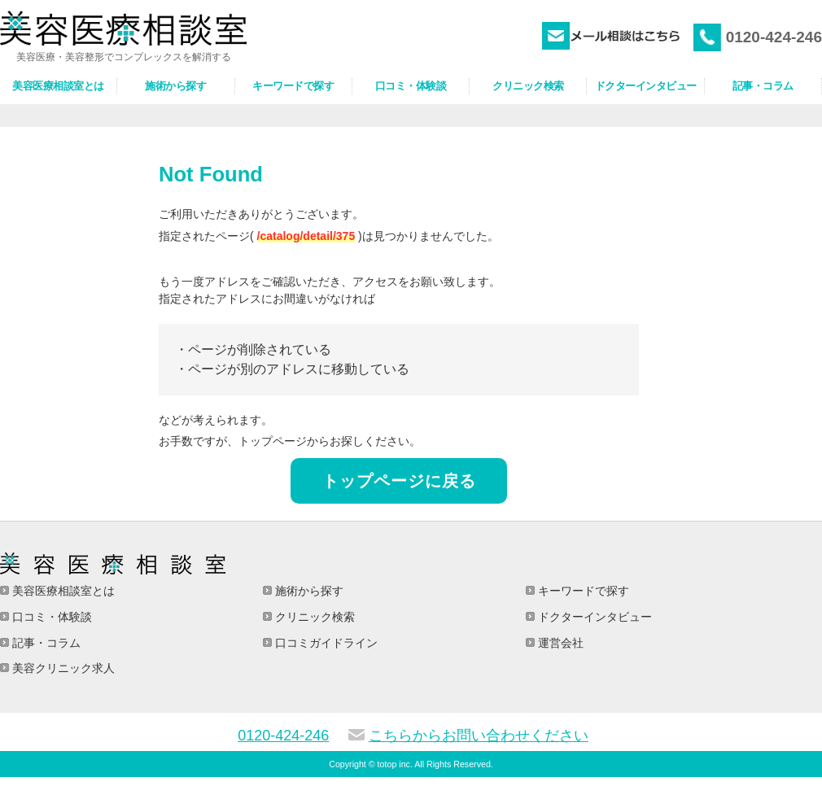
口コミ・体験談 (50, 616)
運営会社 (559, 642)
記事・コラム (45, 642)
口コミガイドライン (325, 642)
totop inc (394, 764)
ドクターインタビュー (593, 616)
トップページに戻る (399, 481)
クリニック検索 (313, 616)
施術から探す (307, 590)
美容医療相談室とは (62, 590)
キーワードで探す (582, 590)
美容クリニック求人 (62, 668)
